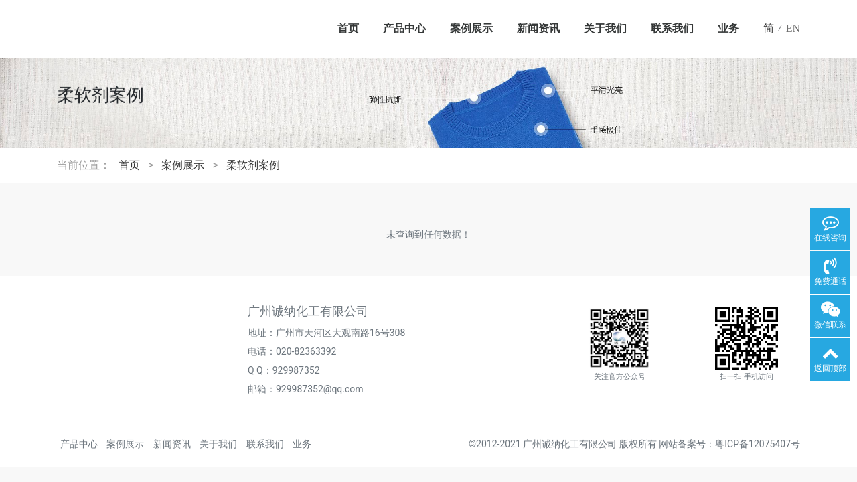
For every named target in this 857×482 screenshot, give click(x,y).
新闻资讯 (538, 28)
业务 (728, 28)
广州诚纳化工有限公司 (570, 443)
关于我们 (605, 28)
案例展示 (471, 28)
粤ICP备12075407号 (757, 443)
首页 (348, 28)
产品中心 (404, 28)
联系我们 (672, 28)
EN (793, 28)
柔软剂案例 (253, 165)
